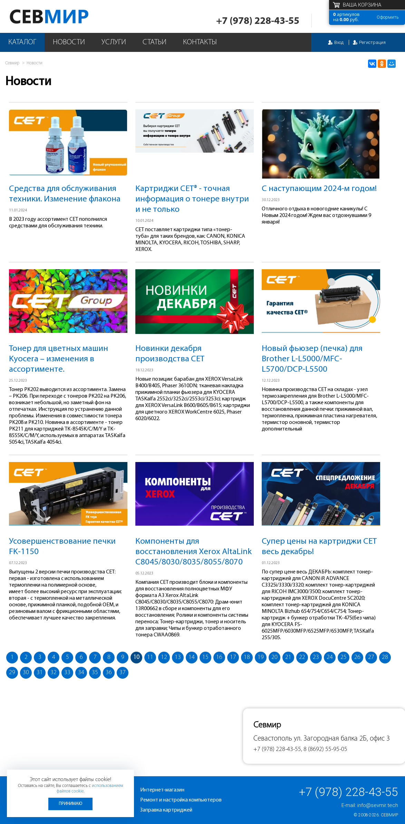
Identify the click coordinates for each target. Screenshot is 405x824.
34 (81, 672)
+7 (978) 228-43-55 (257, 21)
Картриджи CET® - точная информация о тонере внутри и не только (192, 199)
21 (288, 657)
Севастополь (272, 738)
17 (233, 657)
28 (385, 657)
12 (164, 657)
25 (343, 657)
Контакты (200, 42)
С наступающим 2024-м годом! (319, 188)
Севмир (389, 815)
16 (219, 657)
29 (12, 672)
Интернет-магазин (162, 790)
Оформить (388, 17)
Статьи (154, 42)
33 (67, 672)
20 (274, 657)
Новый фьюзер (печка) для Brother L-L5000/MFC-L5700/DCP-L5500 (312, 359)
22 (302, 657)
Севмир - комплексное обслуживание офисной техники (63, 16)
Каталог (22, 42)
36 (109, 672)
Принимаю (70, 804)
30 (26, 672)
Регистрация (372, 42)
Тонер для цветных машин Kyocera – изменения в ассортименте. (58, 359)
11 (150, 657)
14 (192, 657)
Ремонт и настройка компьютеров (181, 800)
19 (261, 657)
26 (357, 657)
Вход (339, 42)
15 (205, 657)
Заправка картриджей (166, 810)
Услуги (114, 42)
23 (316, 657)
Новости (69, 42)
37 (122, 672)
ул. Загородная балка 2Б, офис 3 (342, 738)
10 (136, 657)
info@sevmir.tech (377, 805)
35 (95, 672)
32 (53, 672)
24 (330, 657)
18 (247, 657)
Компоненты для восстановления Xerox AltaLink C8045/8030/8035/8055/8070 (193, 552)
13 (178, 657)
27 (371, 657)
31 (40, 672)
